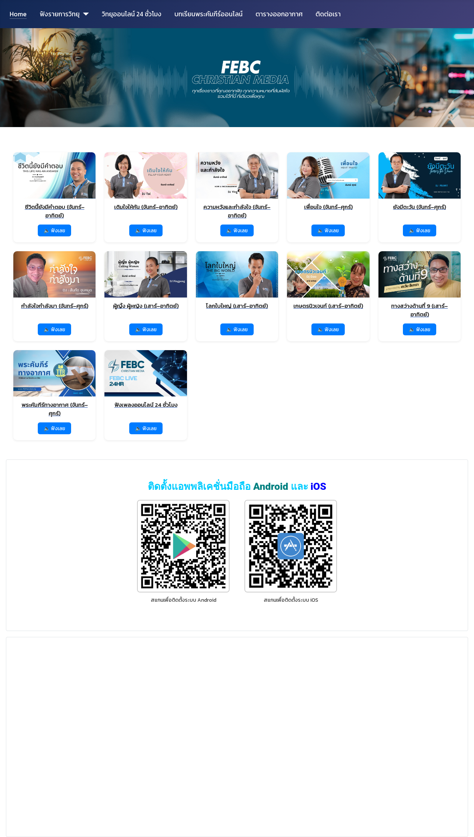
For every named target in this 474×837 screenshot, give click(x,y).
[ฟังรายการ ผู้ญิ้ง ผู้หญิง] (145, 280)
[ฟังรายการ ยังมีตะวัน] (419, 182)
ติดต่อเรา (328, 14)
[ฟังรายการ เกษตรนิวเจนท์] (328, 280)
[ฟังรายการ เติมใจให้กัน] (145, 182)
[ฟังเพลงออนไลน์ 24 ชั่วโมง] (145, 379)
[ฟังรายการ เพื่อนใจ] (328, 182)
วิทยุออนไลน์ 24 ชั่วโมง (131, 14)
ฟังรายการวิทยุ (60, 14)
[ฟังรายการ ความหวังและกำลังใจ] (237, 186)
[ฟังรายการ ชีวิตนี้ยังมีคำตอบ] (54, 186)
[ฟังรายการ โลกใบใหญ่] (237, 280)
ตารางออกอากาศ (279, 14)
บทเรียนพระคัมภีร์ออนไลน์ (208, 14)
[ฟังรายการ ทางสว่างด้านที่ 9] (419, 285)
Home (18, 14)
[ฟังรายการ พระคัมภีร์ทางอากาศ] (54, 384)
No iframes (237, 735)
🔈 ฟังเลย (54, 230)
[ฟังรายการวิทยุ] (84, 14)
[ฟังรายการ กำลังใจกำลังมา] (54, 280)
